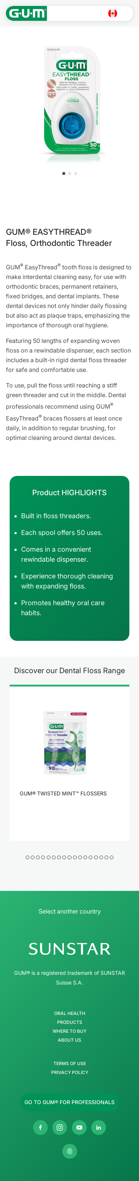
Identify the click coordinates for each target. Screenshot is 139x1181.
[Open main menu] (126, 13)
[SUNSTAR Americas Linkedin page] (98, 1127)
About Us (69, 1040)
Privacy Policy (69, 1072)
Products (69, 1022)
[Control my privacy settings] (69, 1151)
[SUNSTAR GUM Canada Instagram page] (59, 1127)
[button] (63, 173)
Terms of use (69, 1063)
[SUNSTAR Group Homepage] (69, 948)
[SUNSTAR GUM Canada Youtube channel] (79, 1127)
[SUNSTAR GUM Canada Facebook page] (40, 1127)
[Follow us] (69, 1102)
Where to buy (69, 1031)
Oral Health (69, 1013)
